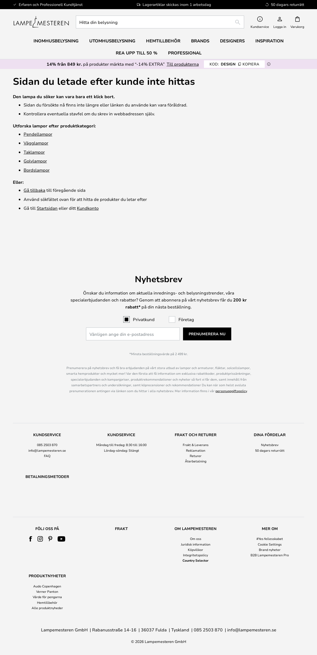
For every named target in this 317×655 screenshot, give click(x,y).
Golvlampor (35, 161)
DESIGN (234, 64)
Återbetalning (195, 434)
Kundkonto (88, 208)
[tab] (47, 421)
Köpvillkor (195, 549)
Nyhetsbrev (269, 418)
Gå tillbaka (34, 190)
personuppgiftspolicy (231, 364)
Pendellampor (38, 134)
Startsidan (47, 208)
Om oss (195, 539)
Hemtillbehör (47, 602)
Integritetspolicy (195, 555)
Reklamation (195, 423)
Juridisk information (195, 544)
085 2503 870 (47, 418)
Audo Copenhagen (47, 586)
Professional (185, 53)
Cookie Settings (270, 544)
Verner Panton (47, 591)
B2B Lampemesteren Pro (270, 555)
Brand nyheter (270, 549)
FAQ (47, 429)
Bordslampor (37, 170)
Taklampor (34, 152)
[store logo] (41, 22)
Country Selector (195, 560)
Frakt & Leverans (195, 418)
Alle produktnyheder (47, 608)
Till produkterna (183, 64)
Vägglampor (36, 143)
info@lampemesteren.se (47, 423)
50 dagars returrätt (270, 423)
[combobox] (160, 22)
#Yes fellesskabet (269, 539)
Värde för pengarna (47, 597)
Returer (196, 429)
